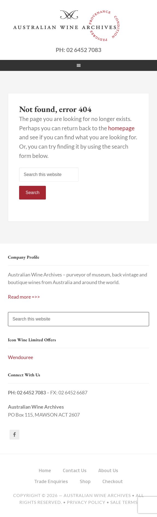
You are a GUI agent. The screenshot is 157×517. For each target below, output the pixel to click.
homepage (121, 128)
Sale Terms (124, 502)
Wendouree (20, 357)
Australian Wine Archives (97, 495)
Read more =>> (24, 297)
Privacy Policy (86, 502)
